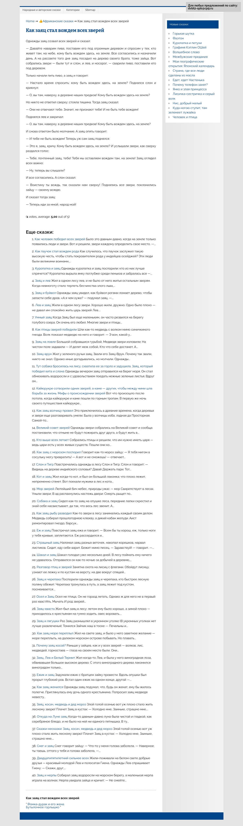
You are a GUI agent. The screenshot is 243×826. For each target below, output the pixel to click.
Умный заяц (44, 317)
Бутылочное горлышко (42, 807)
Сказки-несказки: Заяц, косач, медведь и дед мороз (74, 729)
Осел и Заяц (45, 596)
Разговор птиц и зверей (55, 567)
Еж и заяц (44, 530)
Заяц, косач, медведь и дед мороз (62, 704)
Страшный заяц (48, 542)
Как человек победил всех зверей (60, 239)
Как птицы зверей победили (56, 329)
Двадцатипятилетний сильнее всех (63, 758)
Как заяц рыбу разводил (54, 513)
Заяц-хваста (46, 609)
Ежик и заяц (46, 675)
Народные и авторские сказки (42, 9)
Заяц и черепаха (49, 579)
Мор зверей (45, 489)
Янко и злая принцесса (190, 89)
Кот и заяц (45, 476)
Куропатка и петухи (187, 43)
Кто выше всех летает (53, 440)
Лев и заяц (43, 305)
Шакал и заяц (47, 555)
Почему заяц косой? (51, 645)
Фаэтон (178, 38)
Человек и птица (185, 117)
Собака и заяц (47, 501)
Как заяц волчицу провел (55, 410)
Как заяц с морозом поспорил (59, 452)
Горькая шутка (183, 33)
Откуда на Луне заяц (52, 716)
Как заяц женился (50, 687)
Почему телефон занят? (190, 85)
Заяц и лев (43, 281)
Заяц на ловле (46, 342)
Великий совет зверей (53, 428)
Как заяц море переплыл (55, 633)
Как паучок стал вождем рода (57, 251)
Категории (72, 9)
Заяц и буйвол (46, 293)
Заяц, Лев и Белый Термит (56, 658)
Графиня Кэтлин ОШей (189, 47)
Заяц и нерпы (47, 775)
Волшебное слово (186, 52)
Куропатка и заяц (48, 268)
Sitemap (90, 9)
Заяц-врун (45, 354)
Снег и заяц (46, 746)
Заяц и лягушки (48, 621)
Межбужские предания (190, 57)
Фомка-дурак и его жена (45, 804)
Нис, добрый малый (187, 103)
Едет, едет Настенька (188, 80)
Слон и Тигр (45, 464)
